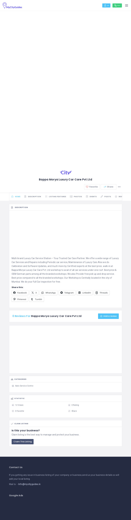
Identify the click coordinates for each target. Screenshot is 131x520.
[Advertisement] (66, 237)
